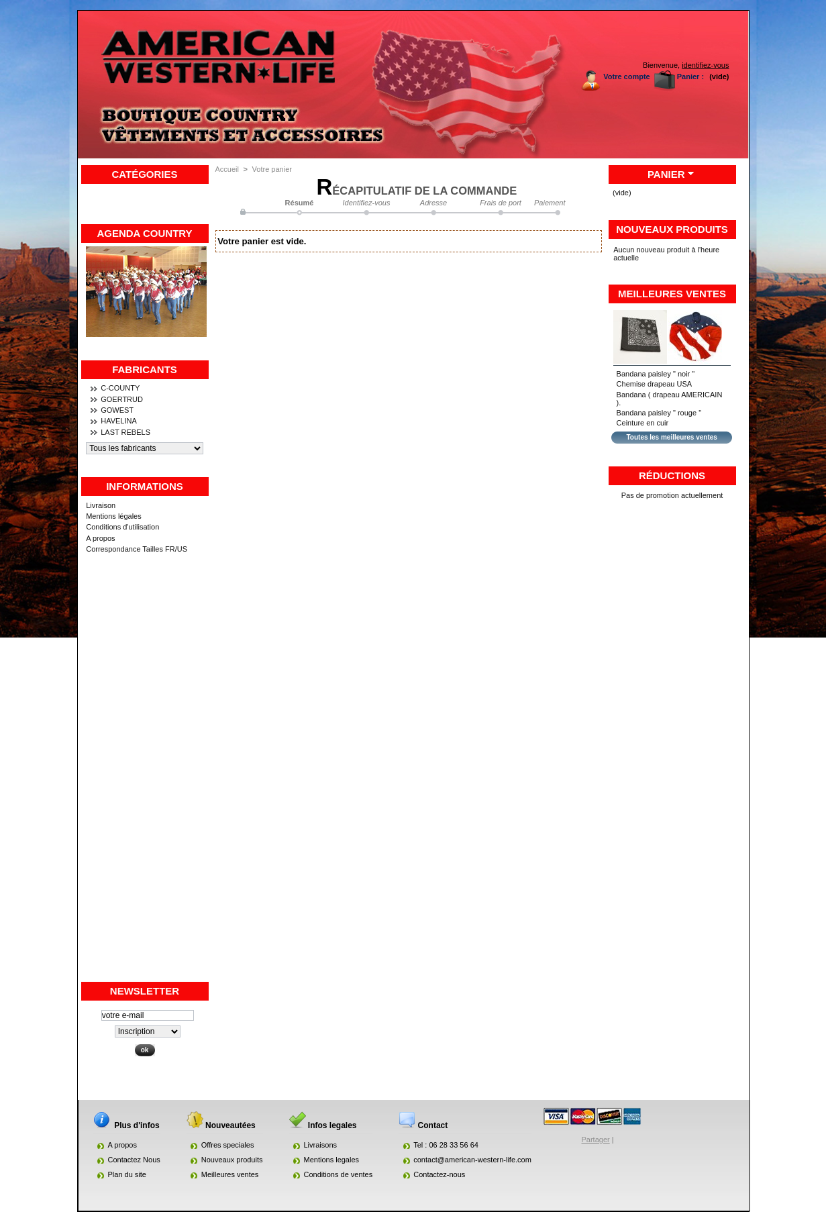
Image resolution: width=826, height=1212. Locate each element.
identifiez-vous (705, 65)
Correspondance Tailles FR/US (136, 549)
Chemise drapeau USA (654, 384)
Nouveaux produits (672, 229)
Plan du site (127, 1174)
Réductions (672, 475)
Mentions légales (114, 516)
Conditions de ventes (338, 1174)
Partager (596, 1139)
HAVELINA (119, 421)
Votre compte (626, 76)
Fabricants (144, 369)
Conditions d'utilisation (122, 527)
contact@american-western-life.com (472, 1160)
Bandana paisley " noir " (656, 374)
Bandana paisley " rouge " (659, 413)
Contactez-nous (439, 1174)
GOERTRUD (122, 399)
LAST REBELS (125, 432)
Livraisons (321, 1145)
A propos (100, 538)
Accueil (227, 169)
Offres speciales (227, 1145)
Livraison (100, 505)
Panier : (690, 76)
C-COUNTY (120, 388)
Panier (666, 174)
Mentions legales (332, 1160)
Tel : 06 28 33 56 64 (445, 1145)
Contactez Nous (134, 1160)
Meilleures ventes (672, 293)
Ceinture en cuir (643, 423)
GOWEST (117, 410)
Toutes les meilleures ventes (671, 437)
